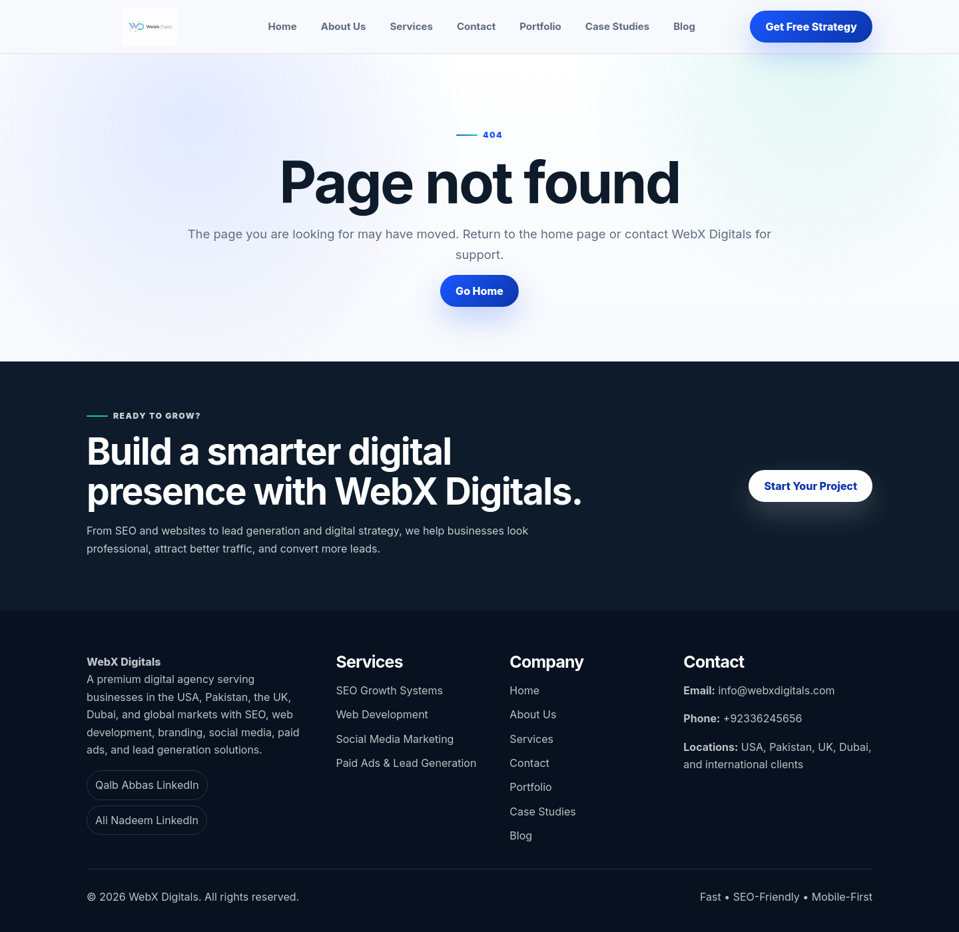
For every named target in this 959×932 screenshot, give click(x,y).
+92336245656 (762, 718)
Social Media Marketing (395, 739)
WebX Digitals (123, 661)
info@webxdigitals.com (776, 690)
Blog (684, 26)
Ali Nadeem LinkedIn (146, 820)
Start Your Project (810, 486)
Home (282, 26)
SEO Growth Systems (389, 690)
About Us (343, 26)
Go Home (479, 291)
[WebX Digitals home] (150, 26)
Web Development (382, 714)
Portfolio (540, 26)
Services (411, 26)
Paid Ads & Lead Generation (406, 763)
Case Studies (617, 26)
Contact (476, 26)
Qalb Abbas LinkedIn (147, 785)
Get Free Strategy (811, 26)
